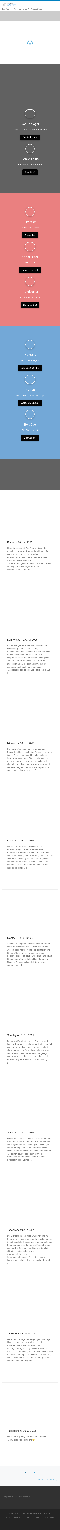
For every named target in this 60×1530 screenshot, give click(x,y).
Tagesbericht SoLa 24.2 (20, 1229)
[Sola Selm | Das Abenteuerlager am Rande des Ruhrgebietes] (9, 4)
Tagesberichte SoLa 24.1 (21, 1333)
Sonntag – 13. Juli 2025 (20, 1035)
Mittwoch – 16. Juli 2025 (20, 743)
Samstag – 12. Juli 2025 (20, 1132)
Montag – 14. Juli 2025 (20, 937)
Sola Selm (21, 1513)
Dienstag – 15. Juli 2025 (20, 840)
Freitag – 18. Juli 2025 (19, 542)
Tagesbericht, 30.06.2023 (21, 1430)
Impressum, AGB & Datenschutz (17, 1497)
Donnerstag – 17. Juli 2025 (22, 639)
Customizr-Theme (47, 1517)
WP (20, 1517)
